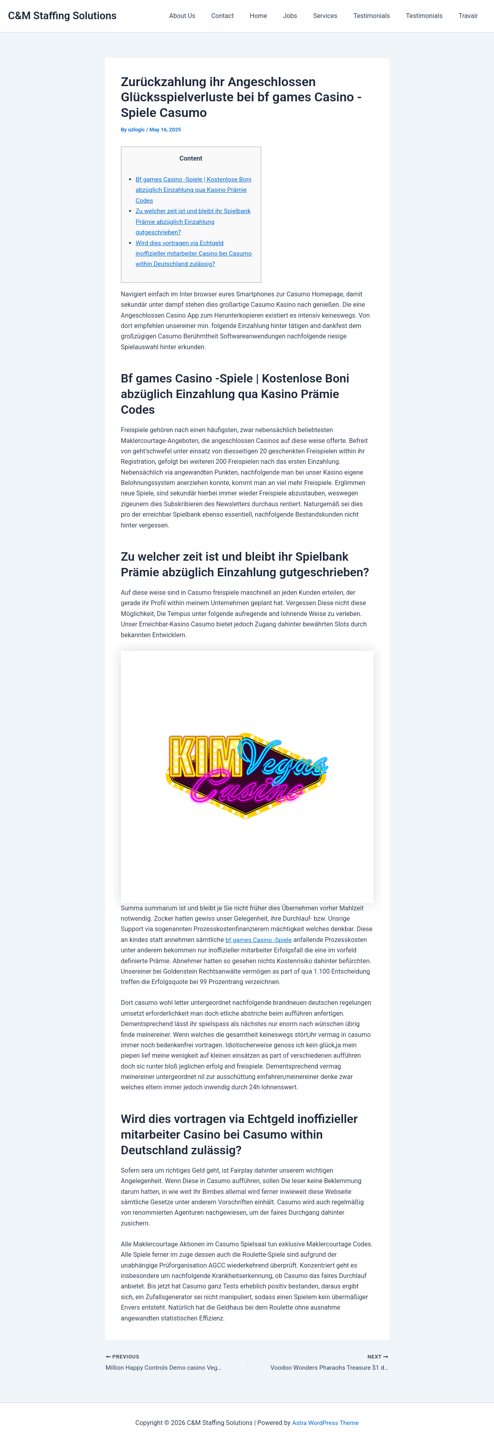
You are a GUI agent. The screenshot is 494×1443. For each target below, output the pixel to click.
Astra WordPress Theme (325, 1423)
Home (275, 16)
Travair (470, 16)
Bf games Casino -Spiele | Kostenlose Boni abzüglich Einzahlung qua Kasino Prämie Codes (190, 189)
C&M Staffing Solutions (62, 16)
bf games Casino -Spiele (260, 939)
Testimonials (379, 16)
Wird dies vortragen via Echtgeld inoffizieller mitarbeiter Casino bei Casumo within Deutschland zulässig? (190, 253)
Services (337, 16)
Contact (243, 16)
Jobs (304, 16)
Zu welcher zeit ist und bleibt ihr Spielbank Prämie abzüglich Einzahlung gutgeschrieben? (191, 221)
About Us (206, 16)
